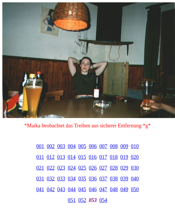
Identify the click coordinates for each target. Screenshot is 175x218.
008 (114, 146)
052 (82, 200)
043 (61, 189)
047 (103, 189)
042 (51, 189)
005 (82, 146)
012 (51, 157)
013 (61, 157)
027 (103, 168)
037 (103, 179)
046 (93, 189)
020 (135, 157)
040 (135, 179)
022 (51, 168)
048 (114, 189)
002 (51, 146)
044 (72, 189)
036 (93, 179)
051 (72, 200)
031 (40, 179)
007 (103, 146)
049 (124, 189)
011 (40, 157)
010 (135, 146)
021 (40, 168)
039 (124, 179)
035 (82, 179)
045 (82, 189)
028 (114, 168)
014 (72, 157)
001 (40, 146)
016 (93, 157)
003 (61, 146)
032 (51, 179)
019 (124, 157)
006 (93, 146)
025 (82, 168)
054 (103, 200)
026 (93, 168)
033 (61, 179)
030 (135, 168)
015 (82, 157)
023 (61, 168)
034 (72, 179)
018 (114, 157)
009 (124, 146)
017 (103, 157)
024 (72, 168)
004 (72, 146)
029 (124, 168)
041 (40, 189)
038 (114, 179)
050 (135, 189)
